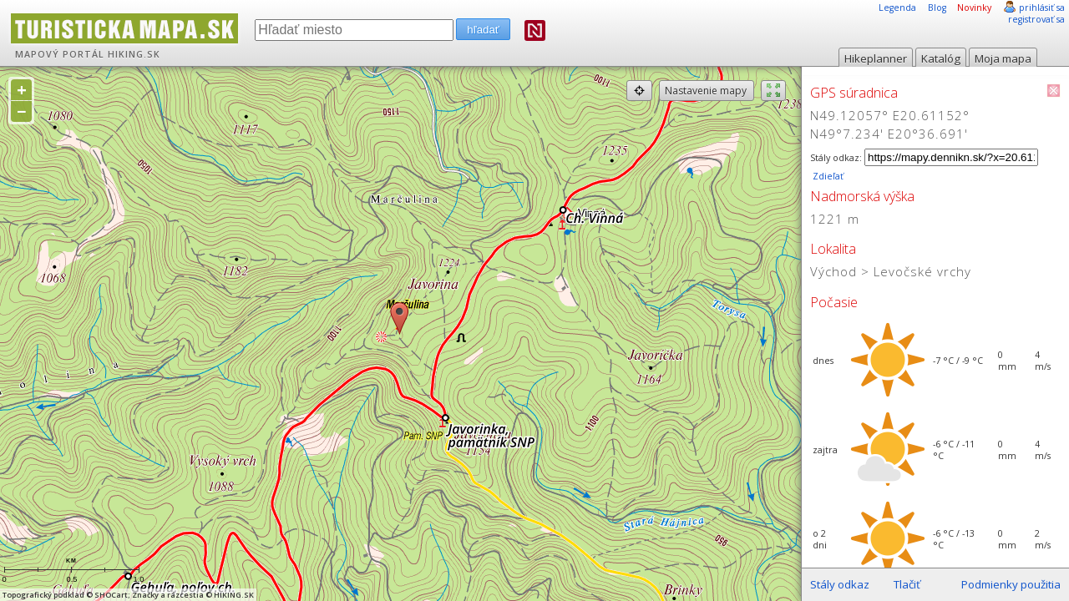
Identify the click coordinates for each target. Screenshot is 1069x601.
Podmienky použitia (1011, 584)
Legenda (897, 7)
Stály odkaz (839, 584)
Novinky (974, 7)
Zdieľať (827, 176)
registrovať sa (1036, 19)
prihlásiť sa (1042, 7)
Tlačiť (907, 584)
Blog (937, 7)
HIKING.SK (134, 54)
